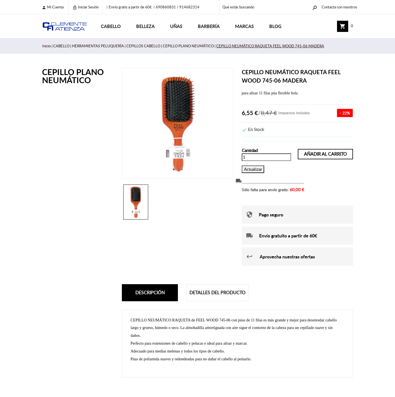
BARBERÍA (209, 26)
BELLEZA (145, 26)
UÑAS (176, 26)
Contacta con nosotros (339, 7)
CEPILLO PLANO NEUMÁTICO (73, 76)
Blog (275, 26)
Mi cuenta (53, 7)
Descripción (150, 292)
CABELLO (111, 26)
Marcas (244, 26)
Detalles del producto (217, 292)
